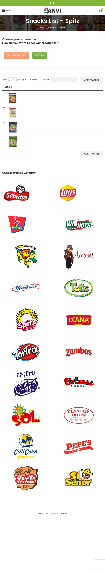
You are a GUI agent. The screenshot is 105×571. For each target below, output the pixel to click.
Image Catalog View (16, 55)
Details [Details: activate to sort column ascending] (52, 87)
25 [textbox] (10, 80)
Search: (60, 79)
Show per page (14, 79)
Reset (34, 79)
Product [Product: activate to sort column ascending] (26, 87)
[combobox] (12, 79)
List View (39, 55)
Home (42, 27)
